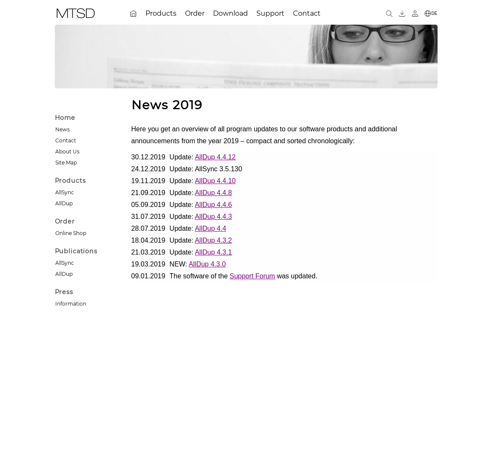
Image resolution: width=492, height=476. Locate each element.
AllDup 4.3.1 (213, 252)
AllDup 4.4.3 (213, 216)
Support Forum (252, 276)
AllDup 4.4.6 (213, 204)
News (62, 129)
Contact (65, 140)
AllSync (64, 192)
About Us (67, 151)
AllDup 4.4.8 (213, 192)
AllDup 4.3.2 (213, 240)
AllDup (64, 203)
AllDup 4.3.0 (207, 264)
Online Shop (70, 233)
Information (70, 303)
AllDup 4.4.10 (215, 180)
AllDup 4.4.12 (215, 157)
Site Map (66, 162)
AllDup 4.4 (210, 228)
